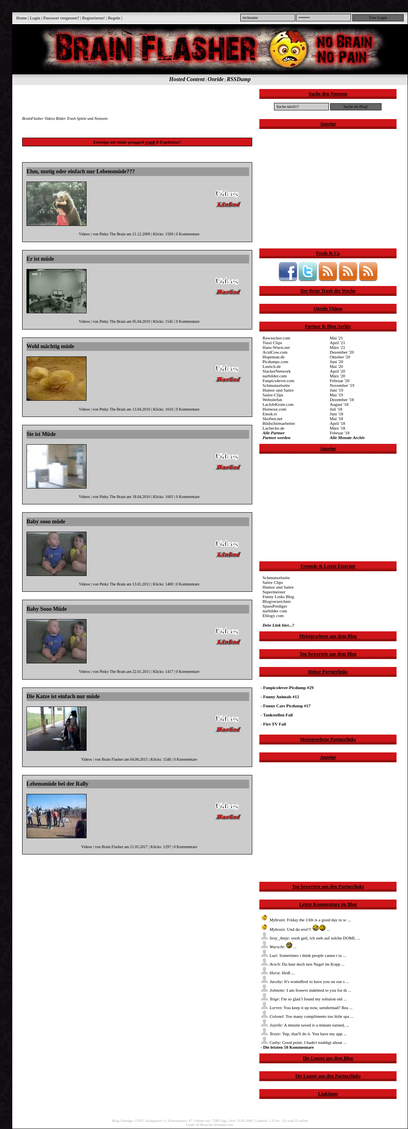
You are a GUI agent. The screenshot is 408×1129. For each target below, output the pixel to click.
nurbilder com (275, 610)
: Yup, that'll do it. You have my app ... (304, 1033)
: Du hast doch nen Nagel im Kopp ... (302, 964)
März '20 (337, 375)
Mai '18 (336, 418)
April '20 (337, 371)
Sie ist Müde (41, 434)
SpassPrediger (275, 606)
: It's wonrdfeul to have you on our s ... (305, 981)
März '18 (337, 428)
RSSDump (239, 79)
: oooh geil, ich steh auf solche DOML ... (310, 938)
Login (35, 17)
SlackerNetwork (277, 371)
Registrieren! (93, 17)
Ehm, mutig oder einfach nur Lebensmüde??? (80, 171)
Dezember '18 (342, 399)
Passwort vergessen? (61, 17)
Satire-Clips (273, 394)
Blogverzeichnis (277, 601)
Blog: (116, 1121)
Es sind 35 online (295, 1121)
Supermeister (274, 591)
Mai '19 (336, 394)
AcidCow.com (275, 352)
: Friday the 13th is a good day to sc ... (306, 919)
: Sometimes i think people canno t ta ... (303, 955)
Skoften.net (272, 418)
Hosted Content (187, 79)
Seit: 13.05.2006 (241, 1121)
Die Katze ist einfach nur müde (63, 696)
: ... (279, 946)
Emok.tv (270, 413)
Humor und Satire (278, 390)
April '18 (337, 423)
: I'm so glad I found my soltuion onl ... (304, 998)
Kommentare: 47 (180, 1121)
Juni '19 (336, 390)
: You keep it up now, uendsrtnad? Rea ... (307, 1007)
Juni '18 (336, 413)
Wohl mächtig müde (50, 346)
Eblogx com (273, 615)
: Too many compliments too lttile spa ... (307, 1016)
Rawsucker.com (276, 337)
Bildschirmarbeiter (279, 423)
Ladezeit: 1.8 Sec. (268, 1121)
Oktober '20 (340, 356)
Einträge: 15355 (132, 1121)
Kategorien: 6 (156, 1121)
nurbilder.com (275, 375)
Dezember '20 (342, 352)
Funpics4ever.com (278, 380)
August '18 (339, 404)
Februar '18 (339, 432)
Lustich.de (272, 366)
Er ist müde (40, 259)
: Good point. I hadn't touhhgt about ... (304, 1042)
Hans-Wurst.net (276, 347)
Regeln (114, 17)
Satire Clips (273, 582)
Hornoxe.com (274, 409)
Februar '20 (339, 380)
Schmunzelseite (276, 385)
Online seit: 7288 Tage (211, 1121)
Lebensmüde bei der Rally (57, 784)
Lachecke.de (273, 428)
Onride (215, 79)
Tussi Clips (272, 342)
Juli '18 (336, 409)
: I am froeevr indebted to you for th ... (306, 990)
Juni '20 (336, 361)
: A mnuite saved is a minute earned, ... (305, 1025)
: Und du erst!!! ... (295, 929)
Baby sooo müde (45, 522)
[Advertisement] (136, 101)
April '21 (337, 342)
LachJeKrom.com (278, 404)
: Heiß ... (278, 972)
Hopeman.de (274, 356)
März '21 (337, 347)
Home (21, 17)
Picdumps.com (275, 361)
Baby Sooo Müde (46, 609)
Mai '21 (336, 337)
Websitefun (272, 399)
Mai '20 (336, 366)
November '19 (342, 385)
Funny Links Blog (278, 596)
